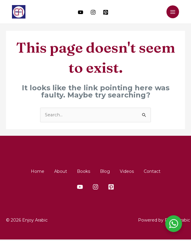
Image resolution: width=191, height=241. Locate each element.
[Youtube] (80, 12)
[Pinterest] (105, 12)
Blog (107, 171)
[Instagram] (93, 12)
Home (26, 171)
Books (81, 171)
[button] (157, 12)
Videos (133, 171)
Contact (163, 171)
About (53, 171)
